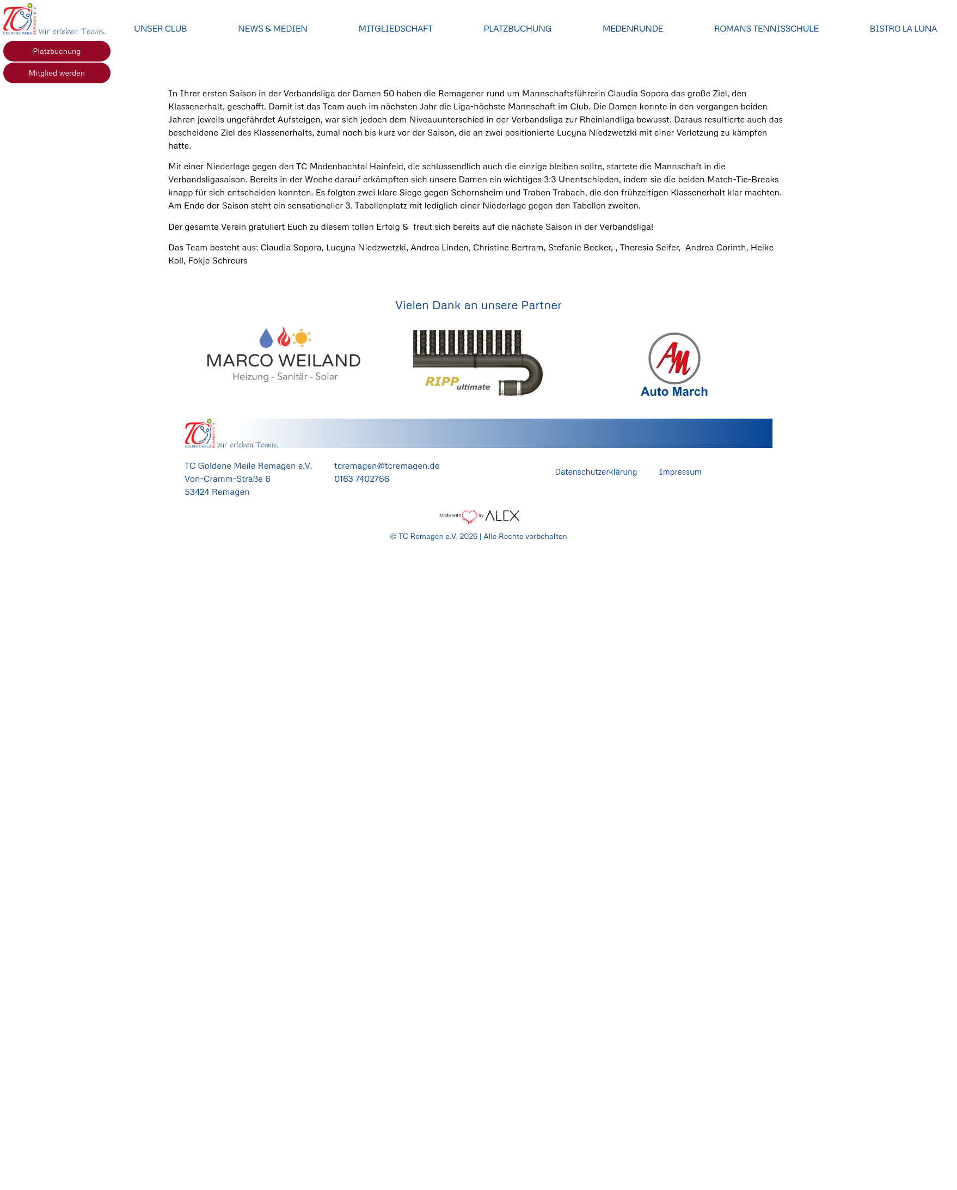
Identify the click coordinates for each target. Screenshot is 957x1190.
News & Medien (273, 28)
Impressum (680, 471)
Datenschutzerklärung (596, 471)
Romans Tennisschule (766, 28)
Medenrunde (633, 28)
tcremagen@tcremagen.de (386, 465)
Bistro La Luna (903, 28)
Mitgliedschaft (396, 28)
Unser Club (160, 28)
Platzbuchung (517, 28)
